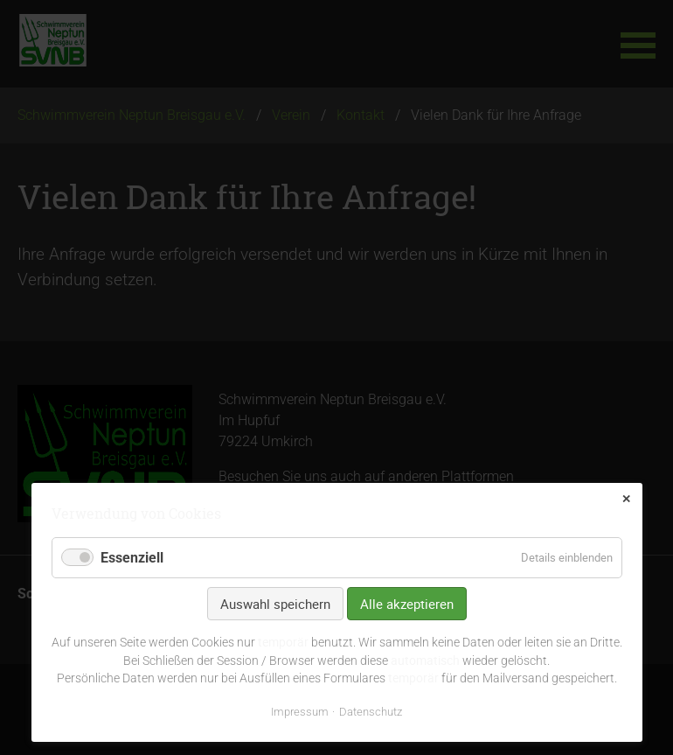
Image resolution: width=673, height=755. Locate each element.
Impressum (300, 711)
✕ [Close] (626, 499)
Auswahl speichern (275, 603)
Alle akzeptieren (407, 603)
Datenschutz (370, 711)
